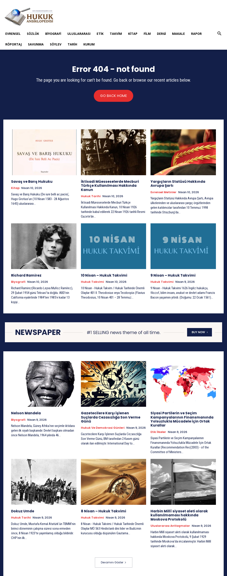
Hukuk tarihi (91, 196)
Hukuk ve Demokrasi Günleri (103, 424)
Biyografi (53, 33)
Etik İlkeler (158, 432)
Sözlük (33, 33)
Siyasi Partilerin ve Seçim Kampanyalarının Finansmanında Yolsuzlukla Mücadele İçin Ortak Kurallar (181, 419)
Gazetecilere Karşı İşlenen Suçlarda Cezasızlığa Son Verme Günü (113, 415)
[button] (219, 34)
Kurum (89, 44)
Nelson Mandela (25, 413)
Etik (100, 33)
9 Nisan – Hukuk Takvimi (172, 275)
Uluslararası (78, 33)
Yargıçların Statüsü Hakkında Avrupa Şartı (177, 184)
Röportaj (13, 44)
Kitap (132, 33)
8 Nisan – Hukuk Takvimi (102, 511)
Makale (178, 33)
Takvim (116, 33)
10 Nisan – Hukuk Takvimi (103, 275)
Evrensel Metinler (163, 192)
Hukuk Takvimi (92, 282)
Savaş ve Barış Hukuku (31, 182)
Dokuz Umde (22, 511)
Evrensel (13, 33)
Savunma (36, 44)
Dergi (161, 33)
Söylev (55, 44)
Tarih (72, 44)
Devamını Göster (113, 562)
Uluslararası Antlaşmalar (170, 525)
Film (147, 33)
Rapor (196, 33)
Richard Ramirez (25, 275)
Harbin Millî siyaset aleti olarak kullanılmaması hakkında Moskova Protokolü (182, 515)
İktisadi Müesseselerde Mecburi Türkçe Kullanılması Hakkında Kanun (109, 186)
